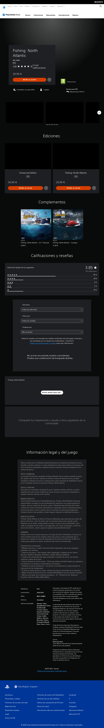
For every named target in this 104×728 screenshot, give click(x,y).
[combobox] (52, 307)
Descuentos (50, 13)
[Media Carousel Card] (24, 110)
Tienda (52, 6)
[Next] (99, 110)
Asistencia (60, 6)
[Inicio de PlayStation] (4, 6)
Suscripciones (64, 13)
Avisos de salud (58, 639)
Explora (75, 13)
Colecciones (38, 13)
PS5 (16, 6)
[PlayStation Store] (12, 12)
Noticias (44, 6)
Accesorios (35, 6)
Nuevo (27, 13)
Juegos (9, 6)
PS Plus (27, 6)
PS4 (21, 6)
